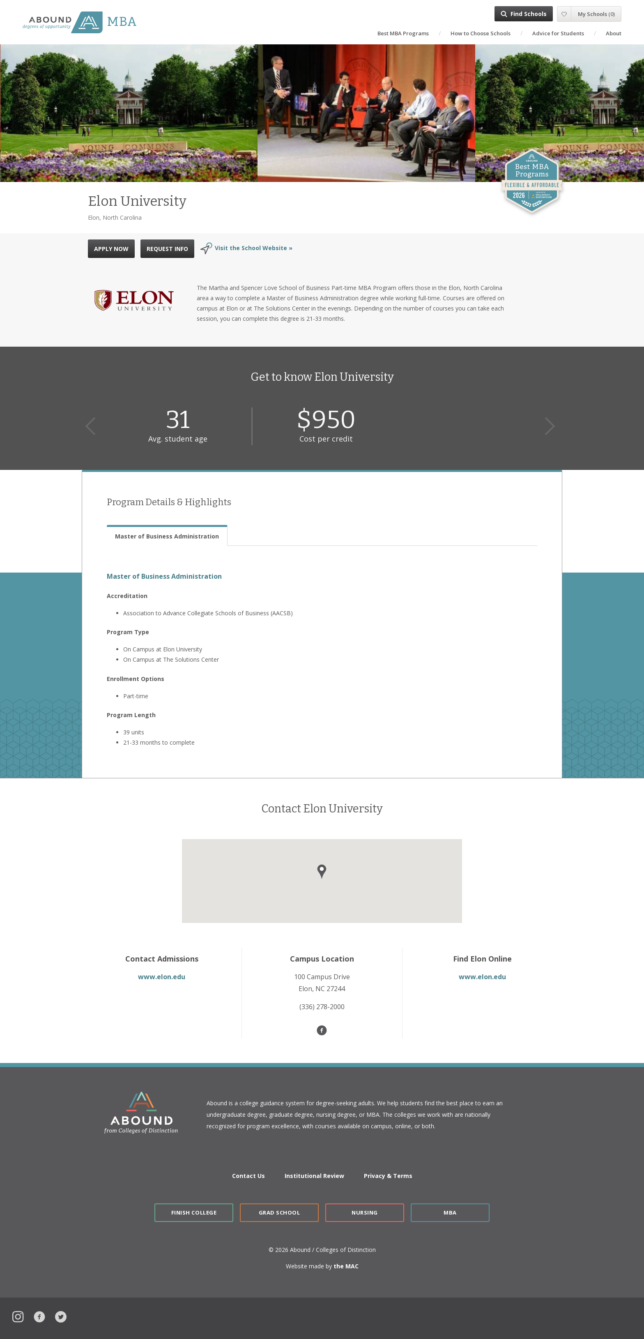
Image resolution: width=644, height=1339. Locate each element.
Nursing (365, 1212)
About (613, 33)
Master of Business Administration (164, 576)
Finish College (193, 1212)
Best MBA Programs (403, 33)
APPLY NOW (111, 249)
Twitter (61, 1316)
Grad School (279, 1212)
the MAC (346, 1266)
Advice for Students (558, 33)
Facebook (39, 1316)
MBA (450, 1212)
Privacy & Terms (388, 1176)
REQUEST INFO (167, 249)
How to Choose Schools (481, 33)
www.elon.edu (161, 976)
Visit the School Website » (253, 248)
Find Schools (529, 14)
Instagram (18, 1316)
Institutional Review (314, 1176)
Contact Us (248, 1176)
